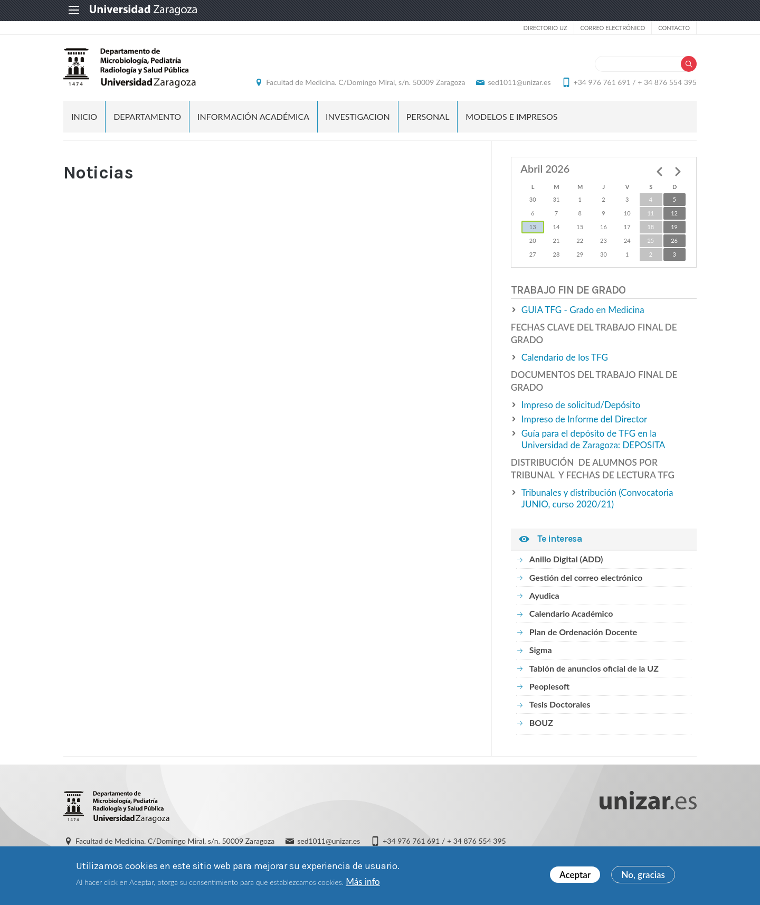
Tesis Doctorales (560, 704)
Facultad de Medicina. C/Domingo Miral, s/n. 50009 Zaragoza (365, 82)
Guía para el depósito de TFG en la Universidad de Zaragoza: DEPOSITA (593, 439)
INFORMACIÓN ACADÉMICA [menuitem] (253, 116)
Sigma (540, 650)
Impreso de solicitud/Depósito (580, 404)
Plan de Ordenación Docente (583, 632)
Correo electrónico (613, 27)
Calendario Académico (571, 613)
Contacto (674, 27)
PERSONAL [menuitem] (428, 116)
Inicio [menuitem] (84, 116)
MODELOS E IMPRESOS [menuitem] (511, 116)
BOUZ (541, 723)
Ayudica (544, 595)
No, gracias (643, 874)
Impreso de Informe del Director (584, 419)
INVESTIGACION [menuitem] (358, 116)
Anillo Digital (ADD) (566, 559)
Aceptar (575, 874)
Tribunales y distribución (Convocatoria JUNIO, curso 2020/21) (597, 498)
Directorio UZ (545, 27)
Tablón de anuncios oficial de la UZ (594, 668)
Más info (362, 881)
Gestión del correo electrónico (586, 577)
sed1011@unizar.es (519, 82)
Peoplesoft (549, 686)
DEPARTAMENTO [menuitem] (147, 116)
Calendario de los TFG (564, 357)
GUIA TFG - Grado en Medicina (582, 309)
